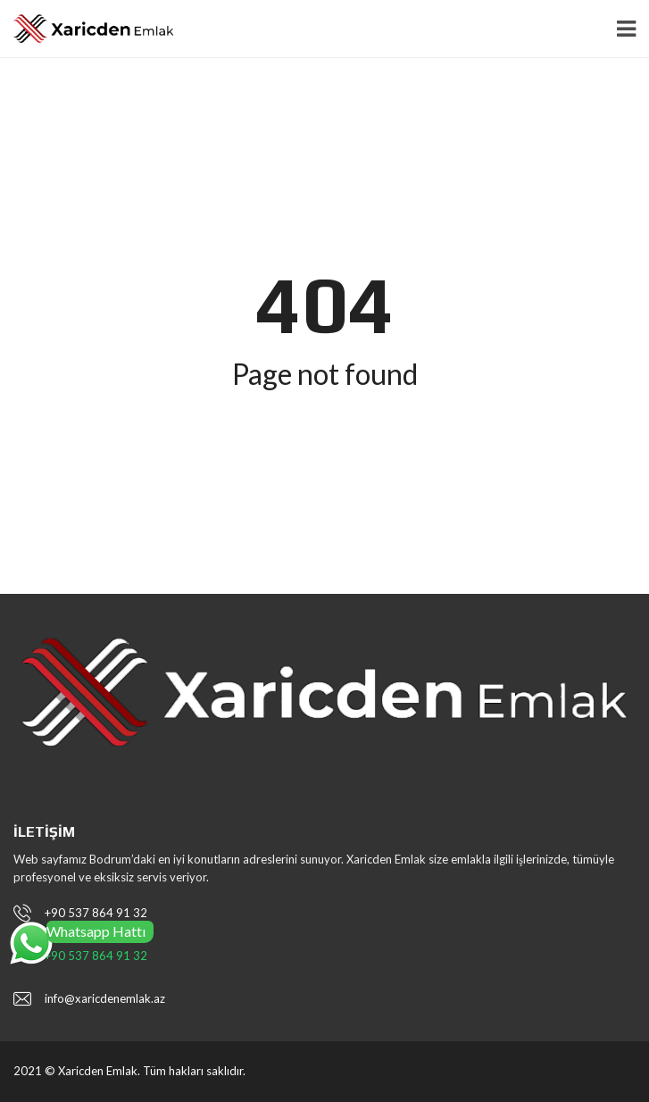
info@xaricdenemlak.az (105, 998)
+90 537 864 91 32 (96, 913)
